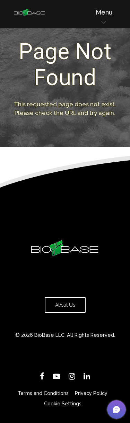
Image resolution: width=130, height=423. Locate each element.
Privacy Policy (91, 393)
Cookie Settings (62, 403)
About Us (65, 305)
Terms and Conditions (43, 393)
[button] (116, 409)
